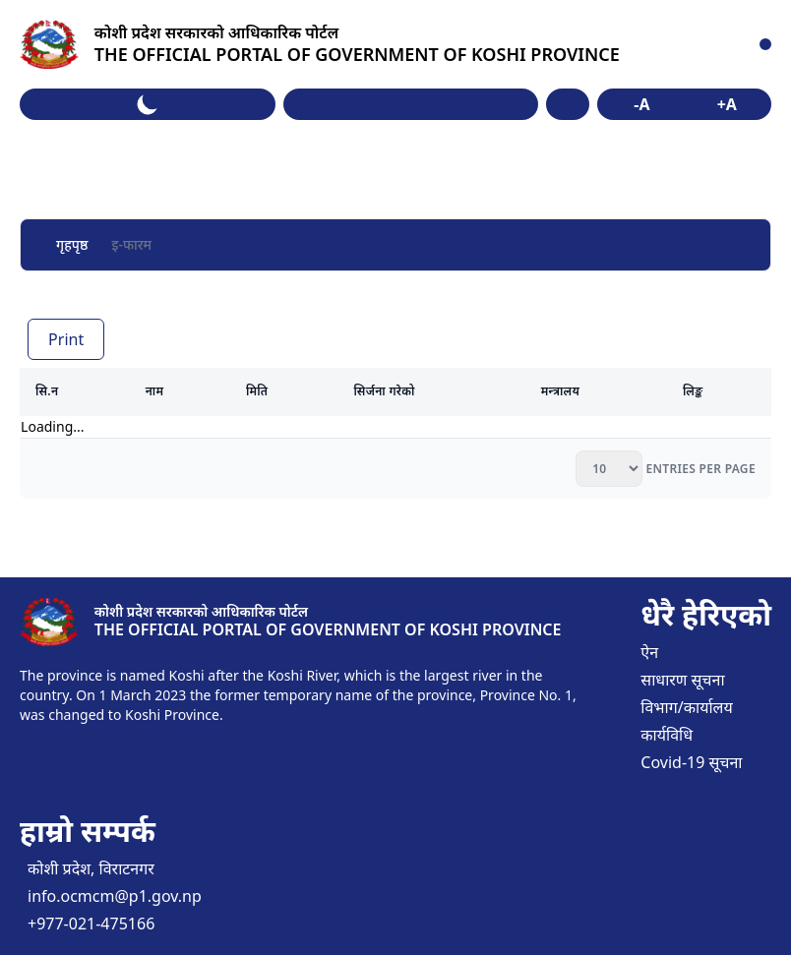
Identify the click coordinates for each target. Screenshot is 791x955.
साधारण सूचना (682, 679)
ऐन (649, 652)
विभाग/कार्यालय (686, 707)
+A (727, 104)
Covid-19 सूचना (691, 762)
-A (641, 104)
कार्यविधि (666, 735)
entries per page (699, 468)
